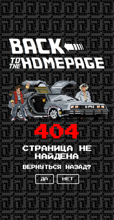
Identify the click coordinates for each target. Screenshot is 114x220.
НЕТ (68, 179)
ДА (44, 179)
